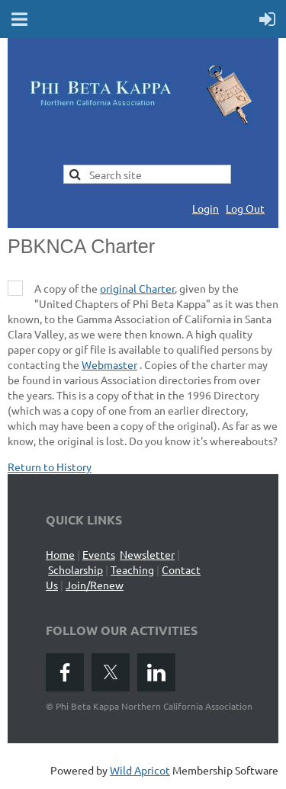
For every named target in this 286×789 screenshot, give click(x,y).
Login (205, 208)
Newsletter (147, 554)
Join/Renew (95, 585)
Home (60, 554)
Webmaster (109, 364)
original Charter (137, 288)
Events (98, 554)
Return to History (50, 466)
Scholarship (75, 569)
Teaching (132, 569)
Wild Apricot (140, 770)
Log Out (245, 208)
